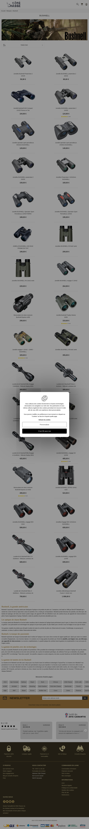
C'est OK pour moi (44, 431)
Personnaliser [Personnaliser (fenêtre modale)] (44, 424)
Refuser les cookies (44, 419)
